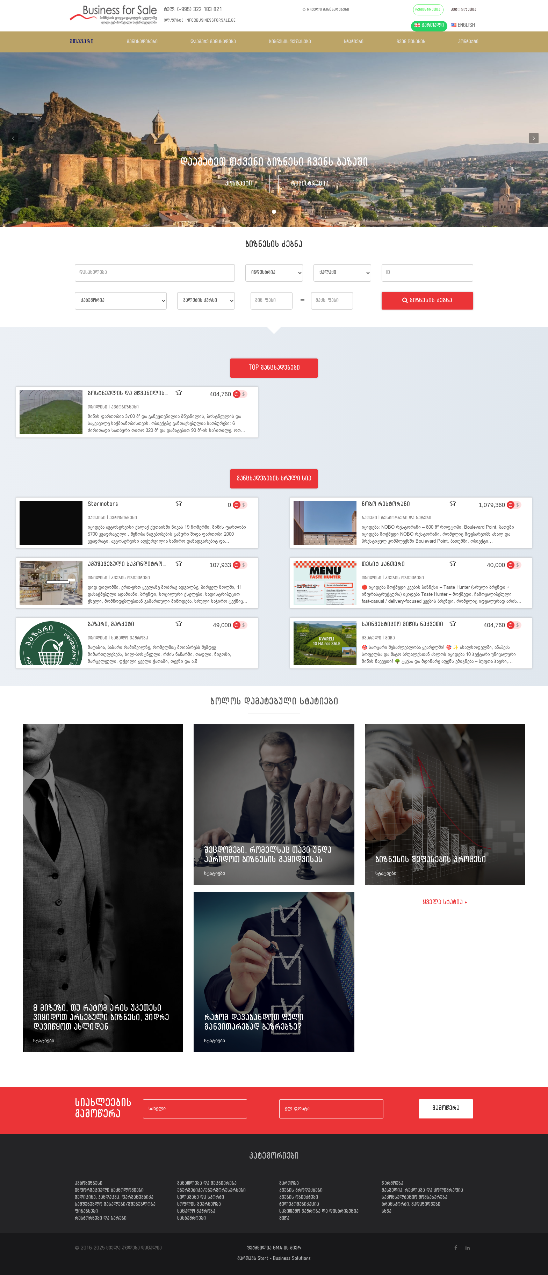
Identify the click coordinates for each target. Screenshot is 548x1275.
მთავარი (82, 42)
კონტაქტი (468, 42)
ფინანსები (86, 1212)
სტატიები (353, 42)
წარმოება (392, 1184)
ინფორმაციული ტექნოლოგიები (109, 1191)
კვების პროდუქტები (301, 1191)
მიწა (284, 1219)
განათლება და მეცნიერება (207, 1184)
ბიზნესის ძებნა (427, 301)
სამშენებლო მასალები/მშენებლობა (115, 1205)
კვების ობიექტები (298, 1198)
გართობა (289, 1184)
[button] (13, 139)
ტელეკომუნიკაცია (299, 1205)
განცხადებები (142, 42)
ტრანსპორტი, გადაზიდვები (411, 1205)
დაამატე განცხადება (213, 42)
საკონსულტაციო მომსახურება (414, 1198)
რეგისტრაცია (310, 184)
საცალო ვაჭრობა (196, 1212)
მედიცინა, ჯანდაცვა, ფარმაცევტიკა (114, 1198)
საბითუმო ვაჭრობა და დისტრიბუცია (319, 1212)
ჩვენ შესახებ (411, 42)
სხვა (386, 1212)
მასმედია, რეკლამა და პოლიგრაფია (422, 1191)
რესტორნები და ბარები (101, 1219)
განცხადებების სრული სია (274, 479)
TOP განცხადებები (274, 369)
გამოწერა (446, 1109)
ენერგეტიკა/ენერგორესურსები (211, 1191)
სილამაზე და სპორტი (200, 1198)
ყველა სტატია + (445, 903)
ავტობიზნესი (88, 1184)
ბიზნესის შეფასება (290, 42)
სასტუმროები (191, 1219)
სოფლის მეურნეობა (199, 1205)
